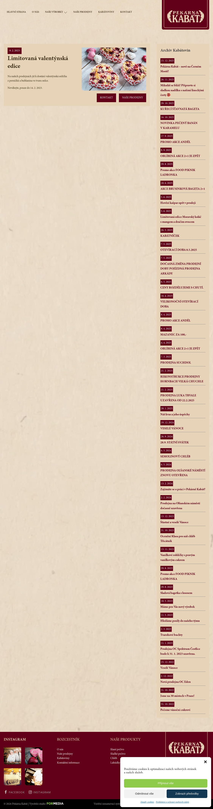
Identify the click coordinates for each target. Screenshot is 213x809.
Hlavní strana (16, 12)
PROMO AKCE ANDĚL (175, 142)
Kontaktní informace (68, 762)
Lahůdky (115, 762)
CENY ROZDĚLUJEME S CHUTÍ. (182, 287)
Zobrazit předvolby (187, 793)
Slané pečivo (117, 749)
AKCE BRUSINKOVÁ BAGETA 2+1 (182, 188)
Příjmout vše (165, 783)
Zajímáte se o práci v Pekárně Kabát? (182, 489)
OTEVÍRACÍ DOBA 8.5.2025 (178, 250)
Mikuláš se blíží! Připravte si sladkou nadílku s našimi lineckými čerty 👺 (182, 90)
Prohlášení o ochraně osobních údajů (172, 802)
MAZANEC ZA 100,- (173, 334)
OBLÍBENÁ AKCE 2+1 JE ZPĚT (180, 156)
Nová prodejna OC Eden (175, 682)
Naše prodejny (82, 12)
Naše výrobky (56, 12)
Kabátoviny (106, 12)
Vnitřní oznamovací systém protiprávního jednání (120, 804)
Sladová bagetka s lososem (176, 593)
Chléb (113, 758)
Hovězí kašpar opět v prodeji (178, 203)
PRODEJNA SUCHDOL (175, 362)
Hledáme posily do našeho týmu (180, 620)
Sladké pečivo (117, 754)
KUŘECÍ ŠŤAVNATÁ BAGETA (179, 109)
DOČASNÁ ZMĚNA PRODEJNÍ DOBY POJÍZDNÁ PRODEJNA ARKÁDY (180, 269)
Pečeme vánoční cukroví (175, 710)
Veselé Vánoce (169, 667)
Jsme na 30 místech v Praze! (177, 696)
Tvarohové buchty (171, 635)
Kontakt (126, 12)
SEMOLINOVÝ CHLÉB (175, 456)
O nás (35, 12)
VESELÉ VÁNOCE (171, 428)
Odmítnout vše (144, 793)
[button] (205, 762)
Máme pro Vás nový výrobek (177, 606)
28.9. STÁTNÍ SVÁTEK (174, 442)
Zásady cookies (147, 802)
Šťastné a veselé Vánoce (174, 522)
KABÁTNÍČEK (169, 236)
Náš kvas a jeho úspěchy (175, 414)
